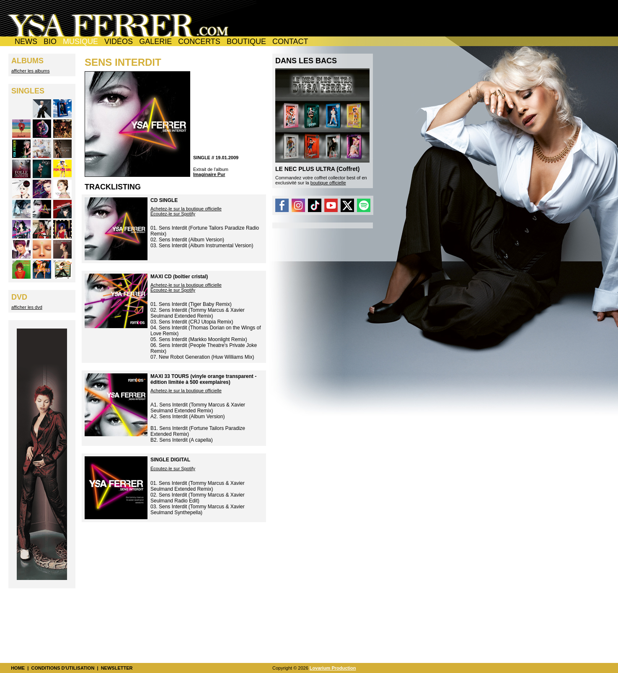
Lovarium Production (333, 667)
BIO (50, 41)
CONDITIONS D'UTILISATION (62, 667)
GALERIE (155, 41)
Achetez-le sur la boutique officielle (186, 208)
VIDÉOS (118, 41)
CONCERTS (199, 41)
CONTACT (290, 41)
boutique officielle (328, 182)
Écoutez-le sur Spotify (172, 213)
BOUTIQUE (246, 41)
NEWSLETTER (117, 667)
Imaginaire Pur (209, 174)
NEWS (26, 41)
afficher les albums (30, 70)
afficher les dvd (26, 307)
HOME (18, 667)
